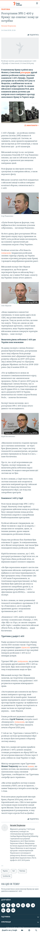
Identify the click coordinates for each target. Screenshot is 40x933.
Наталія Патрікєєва (8, 26)
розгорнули (25, 73)
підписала (25, 648)
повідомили (23, 661)
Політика (5, 9)
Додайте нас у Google (9, 930)
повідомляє (6, 253)
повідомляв (19, 722)
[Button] (33, 35)
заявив (31, 766)
